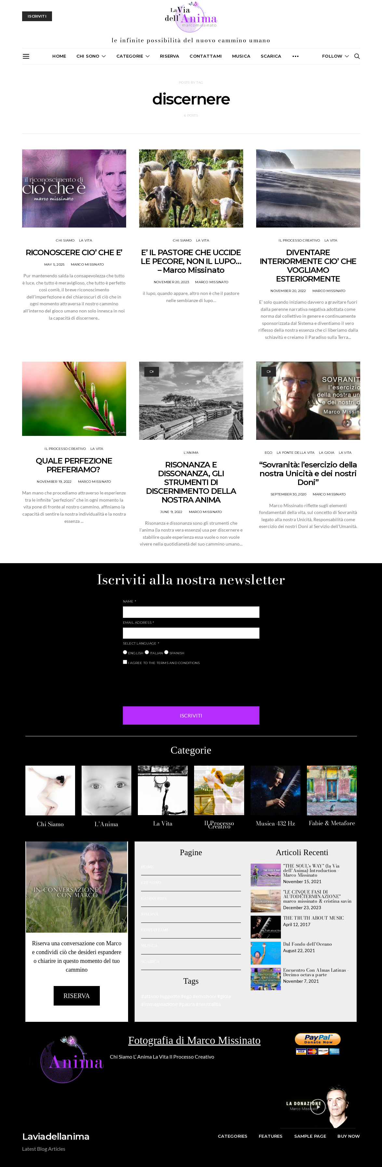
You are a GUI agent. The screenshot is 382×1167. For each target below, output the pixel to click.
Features (271, 1136)
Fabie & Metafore (332, 823)
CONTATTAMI (206, 56)
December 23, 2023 (302, 907)
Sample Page (310, 1136)
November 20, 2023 (171, 282)
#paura (187, 1004)
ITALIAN (154, 652)
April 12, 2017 (296, 924)
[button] (318, 1107)
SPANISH (174, 652)
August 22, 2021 (299, 950)
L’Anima (106, 824)
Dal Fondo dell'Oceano (307, 944)
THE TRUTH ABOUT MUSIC (313, 918)
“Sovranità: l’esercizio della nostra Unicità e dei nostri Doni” (308, 473)
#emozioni (204, 996)
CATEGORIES (154, 898)
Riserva (169, 56)
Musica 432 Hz (275, 823)
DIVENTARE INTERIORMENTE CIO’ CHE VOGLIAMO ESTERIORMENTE (308, 266)
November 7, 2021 (301, 981)
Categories (233, 1136)
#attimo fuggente (160, 996)
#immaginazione (159, 1004)
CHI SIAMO (65, 240)
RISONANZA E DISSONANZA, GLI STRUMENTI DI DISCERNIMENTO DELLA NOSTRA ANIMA (191, 482)
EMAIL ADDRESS (138, 622)
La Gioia (326, 453)
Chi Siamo (50, 824)
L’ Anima (142, 1056)
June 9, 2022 (171, 512)
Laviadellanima (56, 1136)
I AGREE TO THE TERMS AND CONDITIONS (161, 662)
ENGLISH (133, 652)
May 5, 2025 (54, 264)
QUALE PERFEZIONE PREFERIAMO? (74, 465)
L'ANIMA (191, 453)
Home (59, 56)
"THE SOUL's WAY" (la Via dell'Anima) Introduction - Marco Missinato (311, 870)
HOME (147, 866)
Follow (332, 56)
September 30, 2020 (288, 494)
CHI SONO (87, 56)
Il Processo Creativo (219, 825)
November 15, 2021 (302, 881)
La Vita (162, 823)
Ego (268, 453)
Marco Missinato (87, 264)
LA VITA (85, 240)
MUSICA (241, 56)
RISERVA (149, 913)
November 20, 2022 (288, 291)
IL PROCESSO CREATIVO (299, 240)
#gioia (224, 996)
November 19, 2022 (54, 481)
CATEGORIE (129, 56)
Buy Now (348, 1136)
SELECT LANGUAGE (141, 643)
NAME (130, 601)
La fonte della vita (296, 453)
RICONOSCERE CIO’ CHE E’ (74, 252)
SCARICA (271, 56)
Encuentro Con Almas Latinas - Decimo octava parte (316, 972)
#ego (186, 996)
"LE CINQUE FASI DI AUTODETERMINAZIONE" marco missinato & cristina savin (317, 896)
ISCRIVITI (191, 715)
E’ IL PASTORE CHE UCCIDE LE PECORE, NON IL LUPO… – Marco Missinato (191, 261)
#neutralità (208, 1004)
